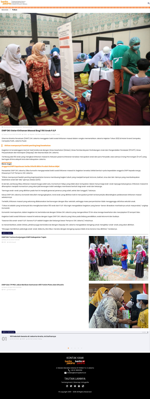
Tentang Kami (66, 382)
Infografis (85, 382)
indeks (144, 332)
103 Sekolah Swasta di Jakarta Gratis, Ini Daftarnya (33, 336)
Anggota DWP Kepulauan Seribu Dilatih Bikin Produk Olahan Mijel (30, 166)
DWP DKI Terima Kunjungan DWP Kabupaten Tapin (24, 237)
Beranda (5, 10)
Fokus (14, 10)
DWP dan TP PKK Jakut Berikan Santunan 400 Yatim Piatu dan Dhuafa (33, 285)
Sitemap (77, 382)
